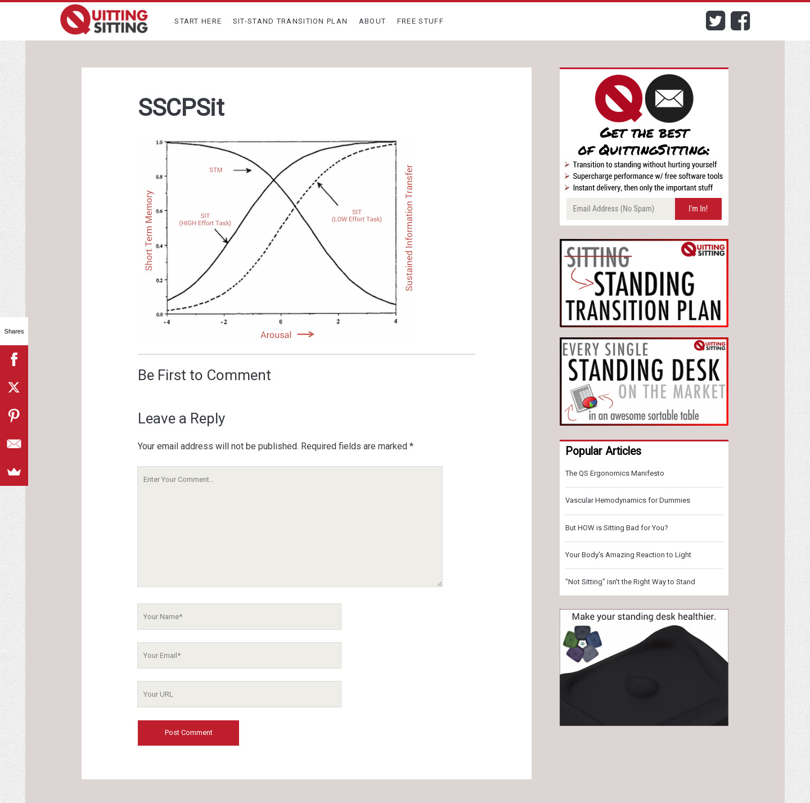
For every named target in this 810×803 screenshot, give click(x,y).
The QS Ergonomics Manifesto (614, 473)
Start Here (198, 21)
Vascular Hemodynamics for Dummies (627, 500)
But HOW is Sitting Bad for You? (616, 528)
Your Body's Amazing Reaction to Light (628, 555)
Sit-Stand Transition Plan (290, 21)
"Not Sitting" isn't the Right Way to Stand (630, 582)
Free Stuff (420, 21)
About (372, 21)
